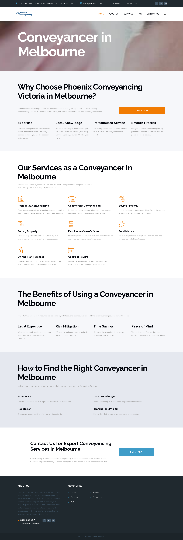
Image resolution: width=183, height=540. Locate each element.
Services (128, 14)
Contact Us (153, 14)
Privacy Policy (98, 536)
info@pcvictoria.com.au (31, 523)
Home (101, 14)
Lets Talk (136, 452)
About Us (114, 14)
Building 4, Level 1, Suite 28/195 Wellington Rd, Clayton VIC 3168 (46, 3)
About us (96, 492)
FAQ (140, 14)
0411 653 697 (131, 3)
